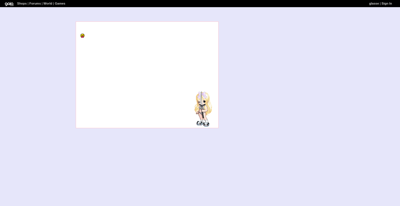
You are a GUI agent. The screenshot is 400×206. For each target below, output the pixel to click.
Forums (35, 3)
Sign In (386, 3)
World (47, 3)
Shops (22, 3)
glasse (374, 3)
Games (60, 3)
